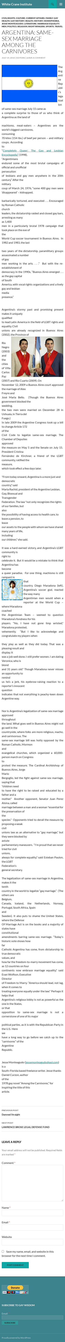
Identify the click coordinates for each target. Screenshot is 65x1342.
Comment (8, 1162)
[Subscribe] (10, 1323)
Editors (20, 57)
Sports (50, 26)
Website (7, 1236)
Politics (12, 26)
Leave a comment (35, 57)
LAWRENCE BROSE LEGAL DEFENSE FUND (32, 1125)
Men (4, 26)
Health (29, 21)
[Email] (32, 1317)
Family (49, 18)
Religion (22, 26)
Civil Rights (8, 18)
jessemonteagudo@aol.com (42, 1062)
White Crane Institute (17, 4)
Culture (20, 18)
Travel (59, 26)
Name (6, 1207)
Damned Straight (32, 1112)
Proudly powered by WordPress (16, 1337)
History (38, 21)
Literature (30, 23)
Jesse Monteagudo (12, 23)
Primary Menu (61, 4)
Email (6, 1222)
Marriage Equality (48, 23)
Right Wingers (36, 26)
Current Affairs (35, 18)
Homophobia (51, 21)
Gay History (17, 21)
